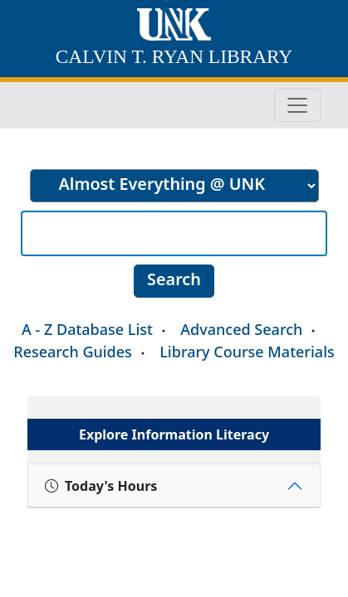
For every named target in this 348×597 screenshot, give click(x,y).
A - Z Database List (87, 329)
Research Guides (72, 352)
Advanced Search (241, 329)
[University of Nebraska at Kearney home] (174, 26)
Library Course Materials (247, 352)
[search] (174, 185)
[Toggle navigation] (297, 105)
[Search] (174, 233)
